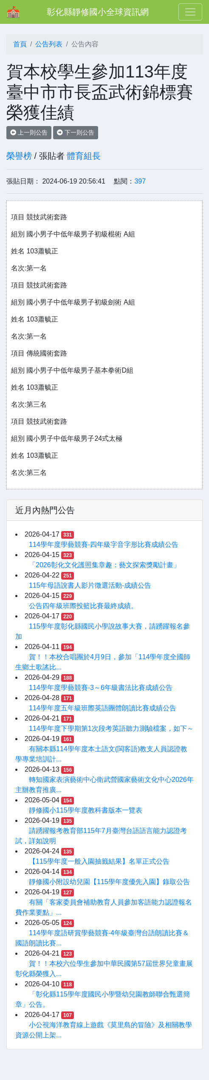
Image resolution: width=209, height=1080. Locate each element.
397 (140, 181)
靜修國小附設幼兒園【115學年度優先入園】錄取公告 (109, 881)
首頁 (20, 44)
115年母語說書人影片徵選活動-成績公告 (90, 585)
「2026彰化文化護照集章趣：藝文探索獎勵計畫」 (104, 565)
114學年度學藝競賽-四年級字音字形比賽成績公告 (103, 544)
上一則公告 (29, 132)
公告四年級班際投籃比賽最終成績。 (83, 605)
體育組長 (84, 156)
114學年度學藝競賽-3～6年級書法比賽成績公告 (100, 687)
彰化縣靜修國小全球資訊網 (98, 12)
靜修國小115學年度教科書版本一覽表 (85, 810)
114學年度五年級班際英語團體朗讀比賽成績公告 (102, 708)
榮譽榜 (19, 156)
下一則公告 (75, 132)
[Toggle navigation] (190, 11)
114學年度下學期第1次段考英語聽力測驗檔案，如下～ (111, 728)
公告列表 (48, 44)
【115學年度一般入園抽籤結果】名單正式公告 (99, 861)
